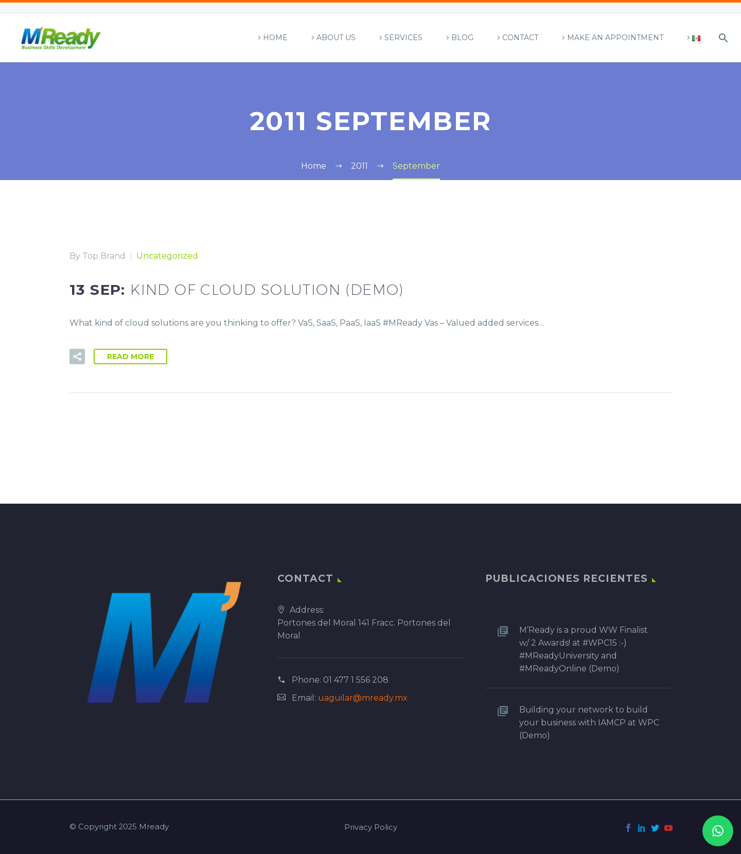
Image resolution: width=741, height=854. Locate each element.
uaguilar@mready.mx (363, 698)
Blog (462, 37)
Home (275, 37)
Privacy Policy (370, 827)
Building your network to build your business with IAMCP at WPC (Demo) (589, 722)
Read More (130, 356)
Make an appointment (615, 37)
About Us (336, 37)
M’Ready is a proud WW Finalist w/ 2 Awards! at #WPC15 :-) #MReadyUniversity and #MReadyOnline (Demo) (583, 649)
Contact (520, 37)
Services (403, 37)
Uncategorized (167, 256)
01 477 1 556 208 (356, 680)
